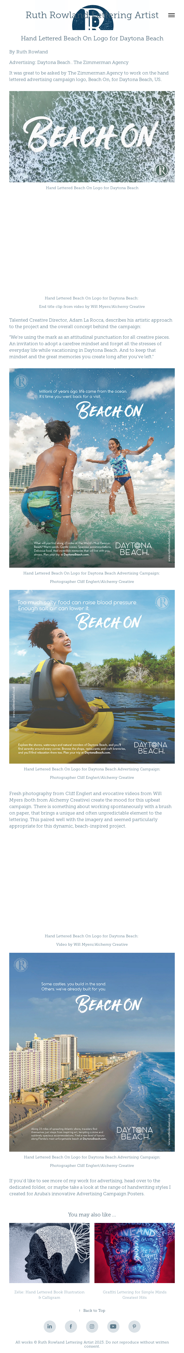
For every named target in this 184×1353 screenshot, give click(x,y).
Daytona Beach (53, 62)
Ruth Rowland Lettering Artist (92, 15)
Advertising (22, 62)
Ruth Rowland (32, 51)
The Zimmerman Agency (101, 62)
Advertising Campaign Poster (108, 1193)
